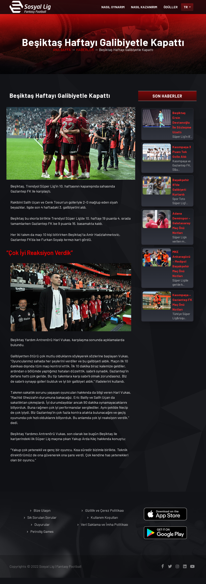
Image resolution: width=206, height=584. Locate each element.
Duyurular (42, 524)
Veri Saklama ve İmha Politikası (104, 524)
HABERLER (85, 49)
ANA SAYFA (62, 49)
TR (186, 7)
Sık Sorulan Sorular (42, 517)
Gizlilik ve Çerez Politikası (104, 510)
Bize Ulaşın (42, 510)
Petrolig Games (42, 531)
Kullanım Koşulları (104, 517)
